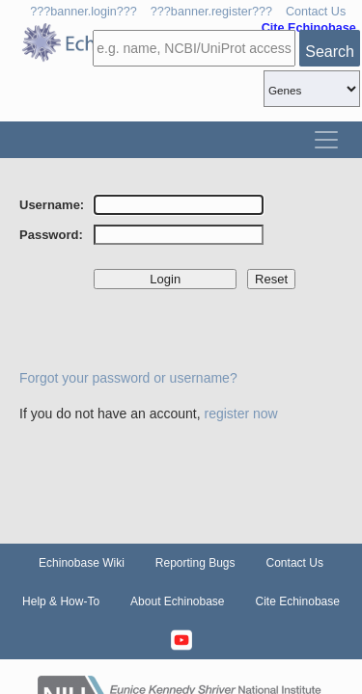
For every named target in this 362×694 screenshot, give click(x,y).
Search (329, 51)
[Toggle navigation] (326, 139)
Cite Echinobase (298, 601)
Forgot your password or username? (128, 378)
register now (240, 413)
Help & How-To (60, 601)
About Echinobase (177, 601)
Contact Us (316, 11)
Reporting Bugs (195, 563)
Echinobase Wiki (82, 563)
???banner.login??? (83, 11)
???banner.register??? (211, 11)
